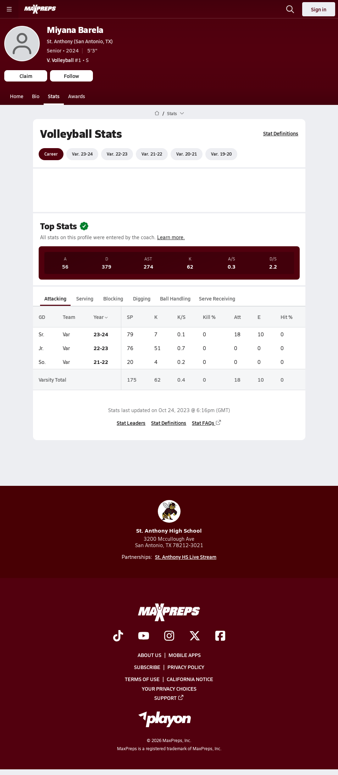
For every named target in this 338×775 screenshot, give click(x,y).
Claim (26, 75)
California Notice (190, 679)
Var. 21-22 (152, 154)
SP (130, 317)
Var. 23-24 (82, 154)
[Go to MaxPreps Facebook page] (220, 636)
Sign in (318, 9)
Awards (76, 96)
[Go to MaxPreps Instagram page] (169, 636)
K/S (181, 317)
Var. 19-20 (221, 154)
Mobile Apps (184, 654)
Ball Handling (175, 298)
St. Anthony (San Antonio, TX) (80, 41)
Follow (71, 75)
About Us (149, 654)
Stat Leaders (131, 422)
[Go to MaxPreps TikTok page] (118, 636)
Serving (84, 298)
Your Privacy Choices (169, 688)
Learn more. (171, 237)
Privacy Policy (185, 666)
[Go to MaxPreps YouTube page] (143, 636)
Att (237, 317)
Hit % (287, 317)
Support (169, 697)
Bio (35, 96)
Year (100, 317)
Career (51, 154)
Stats (54, 96)
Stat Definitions (280, 133)
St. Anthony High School (169, 517)
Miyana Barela (75, 29)
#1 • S (68, 59)
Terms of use (142, 679)
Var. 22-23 (117, 154)
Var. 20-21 (186, 154)
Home (16, 96)
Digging (141, 298)
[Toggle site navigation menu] (9, 9)
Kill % (209, 317)
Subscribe (147, 666)
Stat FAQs (207, 422)
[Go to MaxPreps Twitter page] (194, 636)
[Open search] (290, 9)
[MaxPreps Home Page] (157, 113)
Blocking (113, 298)
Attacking (55, 298)
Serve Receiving (217, 298)
